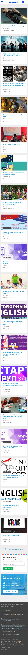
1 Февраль (6, 265)
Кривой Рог (15, 642)
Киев (2, 641)
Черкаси (22, 645)
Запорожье (3, 642)
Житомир (3, 644)
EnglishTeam (6, 482)
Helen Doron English (8, 208)
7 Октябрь (6, 28)
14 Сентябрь (7, 147)
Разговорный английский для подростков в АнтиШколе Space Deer (13, 322)
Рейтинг (13, 618)
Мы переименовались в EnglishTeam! (11, 506)
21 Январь (6, 295)
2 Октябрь (6, 58)
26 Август (6, 479)
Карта (10, 618)
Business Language (8, 30)
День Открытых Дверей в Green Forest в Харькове (13, 173)
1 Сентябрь (6, 450)
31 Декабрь (6, 358)
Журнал (9, 620)
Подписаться (8, 568)
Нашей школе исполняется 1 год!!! (12, 116)
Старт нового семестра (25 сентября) (11, 536)
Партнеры (15, 624)
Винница (21, 642)
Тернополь (11, 644)
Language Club (7, 422)
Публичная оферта (5, 626)
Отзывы (17, 618)
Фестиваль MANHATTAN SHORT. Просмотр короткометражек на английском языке (13, 85)
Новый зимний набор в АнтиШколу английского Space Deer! (13, 385)
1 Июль (5, 206)
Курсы (6, 618)
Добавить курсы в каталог (7, 624)
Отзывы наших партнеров (16, 626)
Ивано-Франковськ (20, 644)
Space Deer (6, 329)
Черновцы (11, 645)
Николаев (9, 642)
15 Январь (6, 326)
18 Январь (6, 509)
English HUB (6, 91)
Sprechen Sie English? (9, 121)
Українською (20, 614)
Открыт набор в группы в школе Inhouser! (13, 233)
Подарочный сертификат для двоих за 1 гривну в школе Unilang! (12, 354)
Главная (3, 618)
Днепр (9, 641)
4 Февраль (6, 236)
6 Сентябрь (6, 176)
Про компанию (21, 624)
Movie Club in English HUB (11, 145)
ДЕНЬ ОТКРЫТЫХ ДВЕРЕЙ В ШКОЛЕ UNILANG (12, 447)
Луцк (7, 644)
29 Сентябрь (7, 89)
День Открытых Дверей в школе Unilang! (13, 262)
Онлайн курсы (4, 620)
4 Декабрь (6, 389)
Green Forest (7, 178)
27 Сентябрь (7, 420)
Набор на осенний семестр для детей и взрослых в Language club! (13, 416)
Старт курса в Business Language (13, 26)
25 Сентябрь (7, 539)
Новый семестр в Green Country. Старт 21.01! (13, 292)
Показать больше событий (14, 549)
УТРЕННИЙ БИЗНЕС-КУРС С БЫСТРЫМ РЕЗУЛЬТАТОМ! (12, 55)
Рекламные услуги (20, 628)
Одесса (14, 641)
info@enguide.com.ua (16, 634)
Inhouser (6, 238)
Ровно (7, 645)
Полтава (3, 647)
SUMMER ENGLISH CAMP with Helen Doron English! (12, 203)
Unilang (5, 268)
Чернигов (17, 645)
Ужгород (8, 647)
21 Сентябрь (7, 119)
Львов (5, 641)
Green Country (7, 297)
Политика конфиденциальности (8, 628)
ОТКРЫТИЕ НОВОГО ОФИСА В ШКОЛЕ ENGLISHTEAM (13, 476)
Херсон (2, 645)
